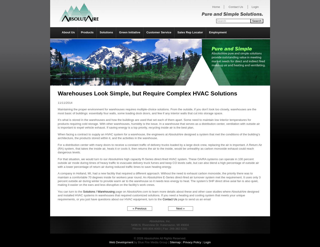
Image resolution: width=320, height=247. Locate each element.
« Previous (139, 208)
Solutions (106, 32)
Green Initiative (129, 32)
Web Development (121, 242)
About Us (68, 32)
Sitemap (175, 242)
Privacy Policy (192, 242)
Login (255, 7)
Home (216, 7)
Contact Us (236, 7)
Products (87, 32)
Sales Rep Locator (190, 32)
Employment (218, 32)
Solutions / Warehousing (99, 191)
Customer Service (158, 32)
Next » (180, 208)
